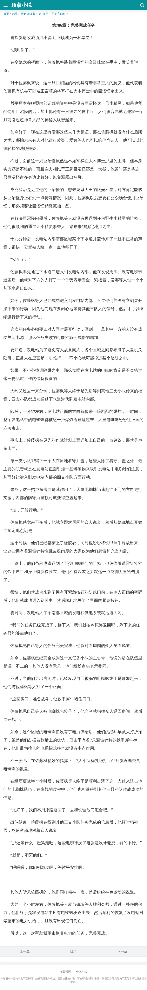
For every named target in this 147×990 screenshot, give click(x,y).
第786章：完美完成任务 (53, 13)
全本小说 (81, 971)
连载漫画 (65, 971)
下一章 (122, 951)
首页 (6, 13)
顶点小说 (21, 5)
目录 (73, 951)
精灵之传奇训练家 (23, 13)
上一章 (25, 951)
